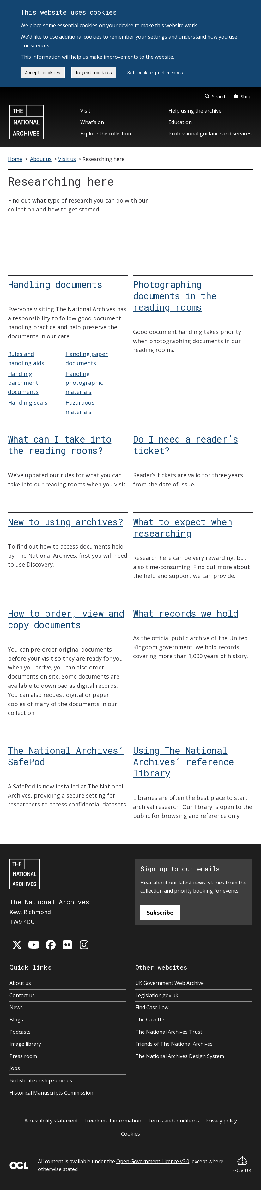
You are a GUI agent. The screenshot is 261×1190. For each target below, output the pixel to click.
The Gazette (149, 1019)
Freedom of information (112, 1120)
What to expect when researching (182, 527)
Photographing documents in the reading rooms (174, 295)
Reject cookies (94, 72)
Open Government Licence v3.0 (152, 1161)
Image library (25, 1043)
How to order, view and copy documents (66, 618)
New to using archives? (65, 521)
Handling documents (55, 284)
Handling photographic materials (84, 383)
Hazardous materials (79, 407)
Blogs (16, 1019)
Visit (85, 110)
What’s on (92, 122)
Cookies (130, 1133)
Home (15, 159)
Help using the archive (195, 110)
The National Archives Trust (168, 1031)
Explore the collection (105, 133)
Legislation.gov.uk (156, 995)
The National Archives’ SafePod (66, 755)
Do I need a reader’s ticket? (185, 444)
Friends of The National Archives (174, 1043)
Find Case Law (151, 1007)
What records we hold (185, 613)
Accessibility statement (51, 1120)
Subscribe (160, 912)
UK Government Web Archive (169, 982)
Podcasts (20, 1031)
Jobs (14, 1068)
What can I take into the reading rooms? (60, 444)
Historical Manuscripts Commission (51, 1092)
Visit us (67, 159)
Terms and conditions (173, 1120)
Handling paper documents (86, 358)
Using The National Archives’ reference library (183, 761)
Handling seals (27, 402)
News (16, 1007)
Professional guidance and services (210, 133)
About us (41, 159)
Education (180, 122)
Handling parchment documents (23, 383)
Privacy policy (221, 1120)
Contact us (22, 995)
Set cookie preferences (155, 72)
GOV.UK (242, 1165)
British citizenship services (40, 1080)
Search (216, 96)
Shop (243, 96)
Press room (23, 1056)
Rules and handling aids (26, 358)
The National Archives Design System (179, 1056)
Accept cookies (42, 72)
